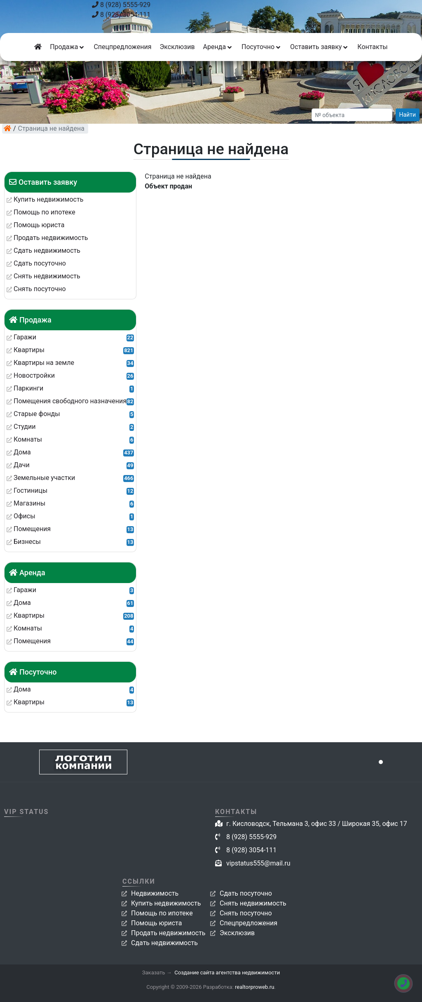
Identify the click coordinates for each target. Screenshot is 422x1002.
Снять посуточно (246, 913)
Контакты (372, 47)
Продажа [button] (67, 47)
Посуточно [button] (261, 47)
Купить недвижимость (166, 903)
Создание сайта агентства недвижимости (227, 972)
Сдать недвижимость (164, 943)
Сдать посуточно (246, 893)
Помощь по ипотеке (162, 913)
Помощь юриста (156, 923)
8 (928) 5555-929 (121, 5)
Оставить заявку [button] (319, 47)
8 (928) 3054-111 (121, 15)
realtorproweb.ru (254, 987)
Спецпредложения (122, 47)
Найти (407, 114)
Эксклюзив (177, 47)
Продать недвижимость (168, 933)
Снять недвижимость (253, 903)
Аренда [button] (218, 47)
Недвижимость (154, 893)
